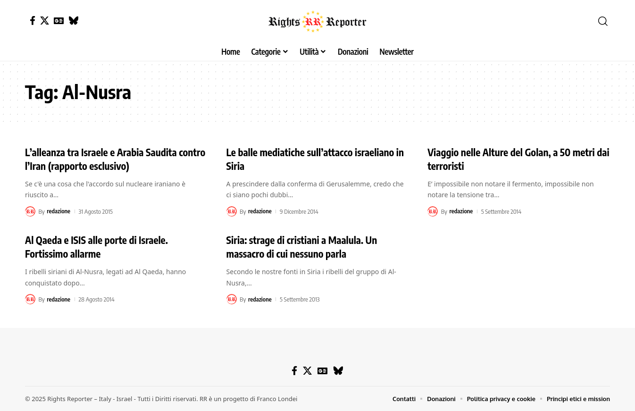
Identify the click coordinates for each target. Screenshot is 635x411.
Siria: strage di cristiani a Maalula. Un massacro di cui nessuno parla (305, 246)
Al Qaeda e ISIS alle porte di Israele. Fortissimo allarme (100, 246)
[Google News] (58, 20)
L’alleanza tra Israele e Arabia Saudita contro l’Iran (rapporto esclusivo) (104, 158)
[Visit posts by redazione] (30, 211)
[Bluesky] (73, 20)
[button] (603, 21)
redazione (59, 211)
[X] (44, 20)
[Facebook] (32, 20)
